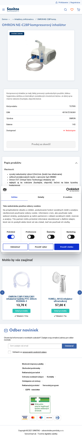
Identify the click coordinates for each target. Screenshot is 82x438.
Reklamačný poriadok (31, 373)
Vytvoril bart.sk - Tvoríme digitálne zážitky (41, 434)
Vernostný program (51, 385)
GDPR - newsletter (32, 390)
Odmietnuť (15, 247)
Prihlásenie (63, 3)
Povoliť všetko (66, 247)
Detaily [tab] (41, 197)
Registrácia (75, 3)
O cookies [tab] (67, 197)
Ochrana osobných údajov (33, 377)
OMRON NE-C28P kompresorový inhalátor (47, 19)
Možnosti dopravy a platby (33, 364)
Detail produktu (47, 311)
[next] (79, 292)
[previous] (2, 292)
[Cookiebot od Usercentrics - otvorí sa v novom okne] (68, 190)
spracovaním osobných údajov (35, 352)
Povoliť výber (41, 247)
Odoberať (69, 346)
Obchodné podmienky (31, 368)
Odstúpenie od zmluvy (31, 381)
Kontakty (50, 377)
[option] (47, 305)
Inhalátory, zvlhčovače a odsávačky (25, 19)
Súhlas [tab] (14, 197)
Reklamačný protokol (30, 385)
